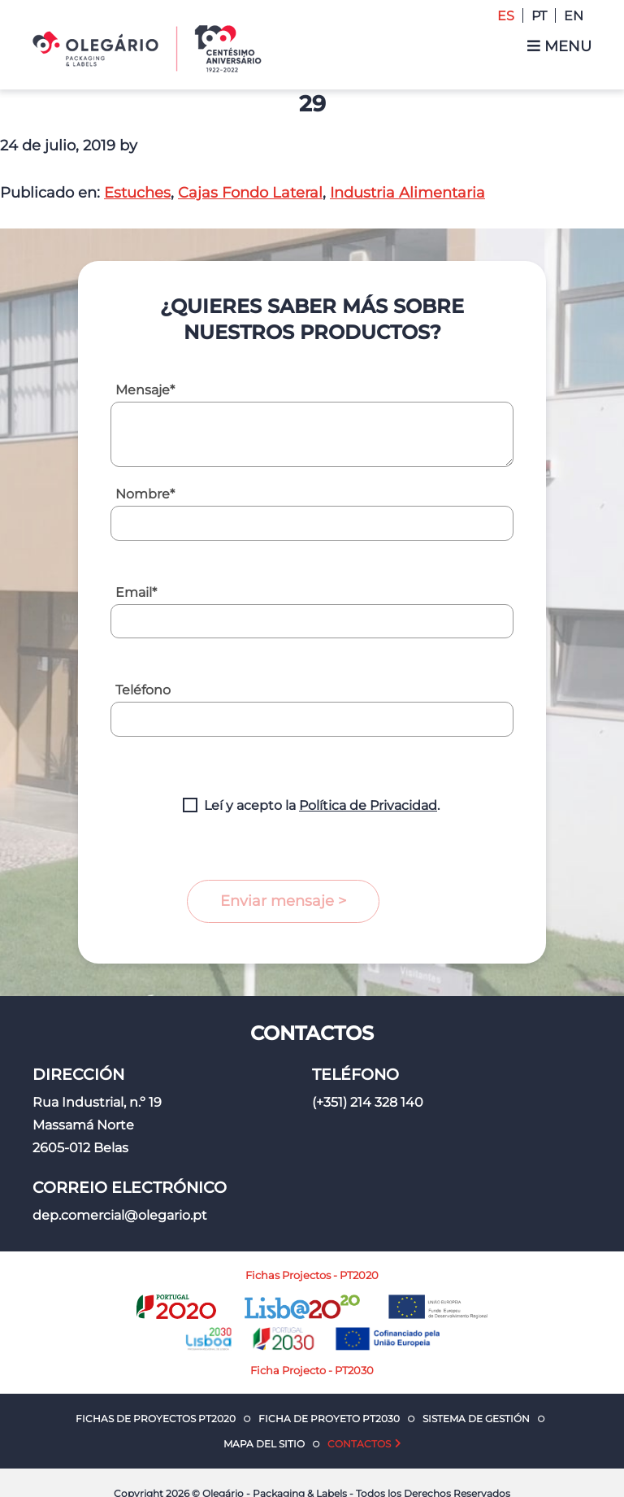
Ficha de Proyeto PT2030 (329, 1418)
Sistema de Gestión (476, 1418)
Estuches (137, 193)
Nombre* (145, 494)
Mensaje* (145, 390)
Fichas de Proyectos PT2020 (156, 1418)
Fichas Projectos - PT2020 (312, 1275)
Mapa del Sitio (264, 1444)
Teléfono (143, 690)
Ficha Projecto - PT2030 (312, 1370)
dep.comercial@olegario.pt (119, 1215)
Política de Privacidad (368, 805)
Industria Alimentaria (407, 193)
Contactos (359, 1444)
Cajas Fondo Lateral (250, 193)
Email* (136, 592)
